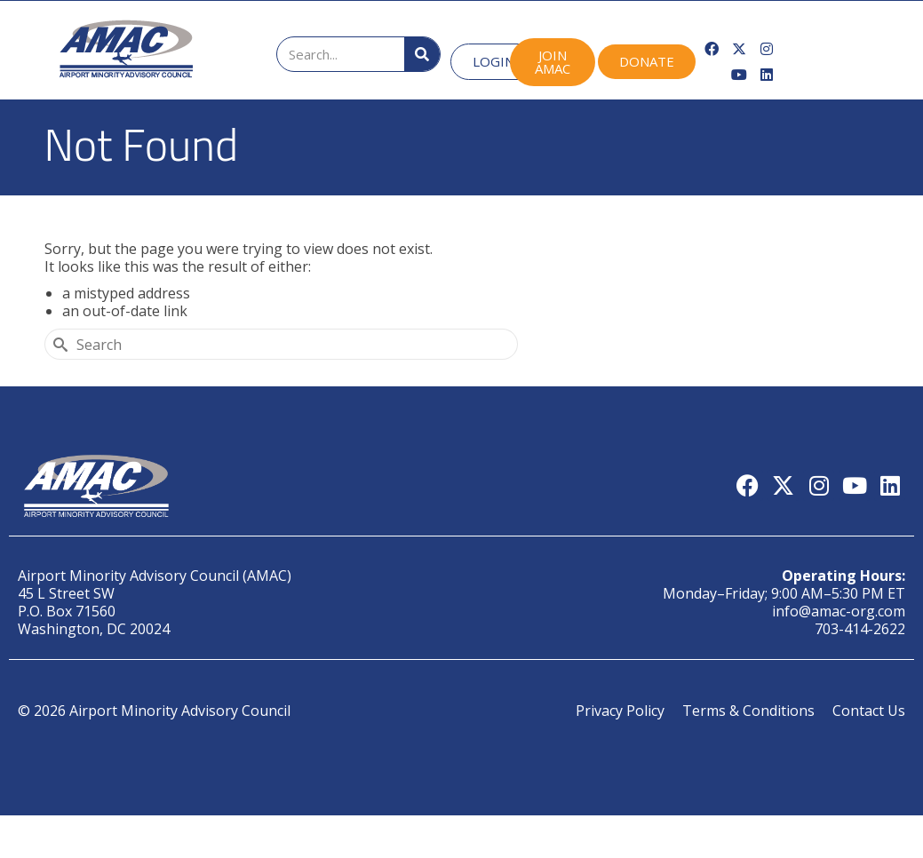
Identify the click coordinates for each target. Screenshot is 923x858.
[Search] (422, 54)
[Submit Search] (57, 344)
